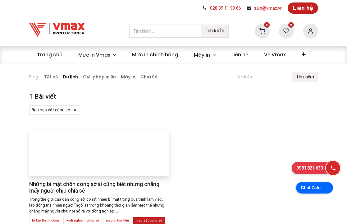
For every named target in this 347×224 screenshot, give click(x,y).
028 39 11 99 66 (225, 8)
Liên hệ (303, 8)
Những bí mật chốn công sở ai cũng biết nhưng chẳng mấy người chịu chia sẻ (94, 187)
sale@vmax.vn (268, 8)
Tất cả (51, 77)
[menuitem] (50, 54)
